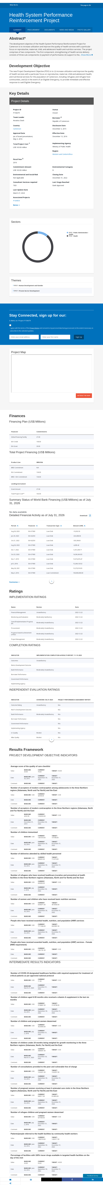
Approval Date (19, 133)
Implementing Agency (61, 143)
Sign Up (79, 337)
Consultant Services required (25, 182)
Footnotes (13, 582)
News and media (66, 30)
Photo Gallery (84, 30)
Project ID (17, 109)
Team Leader (18, 117)
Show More (87, 55)
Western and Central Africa (62, 154)
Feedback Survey (92, 1176)
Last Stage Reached (60, 182)
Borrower (56, 117)
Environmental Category (62, 167)
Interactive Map (83, 396)
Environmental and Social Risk (25, 174)
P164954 (16, 201)
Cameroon (17, 129)
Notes (15, 205)
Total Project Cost (21, 143)
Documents (49, 30)
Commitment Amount (22, 167)
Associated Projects (21, 197)
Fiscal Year (18, 158)
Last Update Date (20, 190)
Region (55, 151)
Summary (17, 30)
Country (16, 125)
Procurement (33, 30)
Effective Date (58, 133)
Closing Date (57, 174)
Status (55, 109)
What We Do (14, 5)
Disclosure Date (59, 125)
